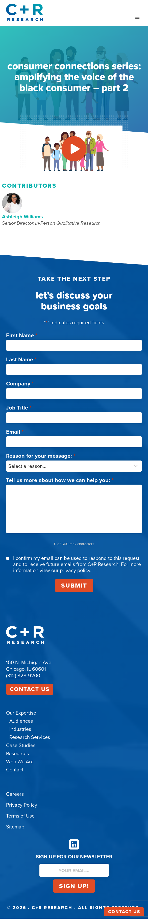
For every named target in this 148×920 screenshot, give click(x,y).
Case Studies (20, 746)
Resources (17, 754)
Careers (15, 795)
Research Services (29, 738)
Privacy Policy (21, 806)
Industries (20, 730)
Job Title (19, 408)
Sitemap (15, 828)
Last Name (21, 360)
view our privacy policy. (65, 571)
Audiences (21, 722)
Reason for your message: (41, 457)
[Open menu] (137, 17)
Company (20, 384)
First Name (21, 336)
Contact (14, 771)
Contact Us (30, 690)
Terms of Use (20, 817)
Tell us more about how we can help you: (60, 481)
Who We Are (20, 763)
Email (15, 433)
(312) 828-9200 (23, 676)
